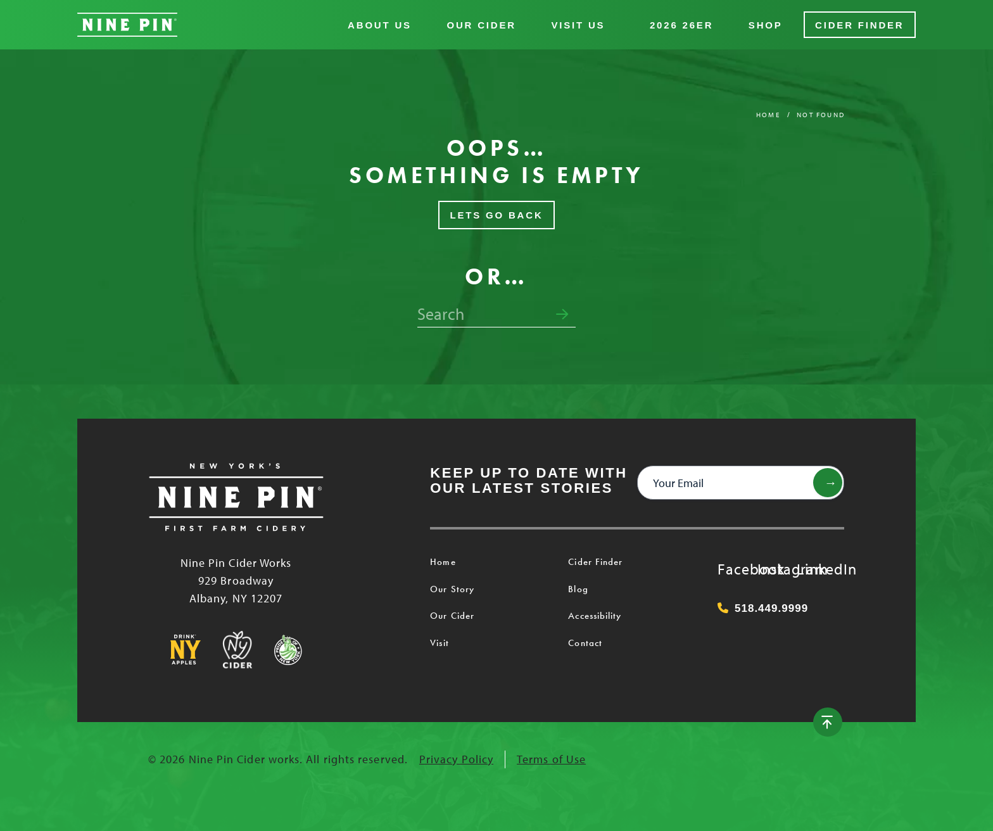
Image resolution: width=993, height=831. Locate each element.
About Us (380, 25)
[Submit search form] (562, 314)
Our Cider (480, 25)
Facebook (730, 568)
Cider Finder (859, 25)
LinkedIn (809, 568)
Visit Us (578, 25)
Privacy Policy (456, 759)
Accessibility (594, 615)
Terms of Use (551, 759)
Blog (578, 589)
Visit (439, 643)
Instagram (770, 568)
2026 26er (681, 25)
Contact (585, 643)
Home (768, 114)
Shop (766, 25)
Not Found (821, 114)
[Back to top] (827, 722)
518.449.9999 (763, 608)
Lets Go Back (496, 215)
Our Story (452, 589)
